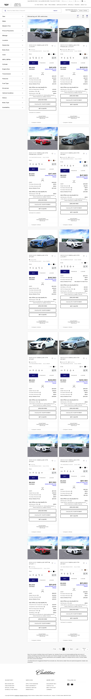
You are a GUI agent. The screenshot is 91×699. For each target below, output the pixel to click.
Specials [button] (71, 4)
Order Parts (29, 689)
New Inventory (9, 683)
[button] (56, 30)
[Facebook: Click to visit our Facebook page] (69, 684)
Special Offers (9, 687)
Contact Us (50, 685)
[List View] (87, 16)
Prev (60, 649)
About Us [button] (84, 4)
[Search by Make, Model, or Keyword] (29, 10)
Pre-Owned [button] (52, 4)
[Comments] (53, 58)
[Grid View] (82, 16)
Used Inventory (10, 685)
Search (55, 10)
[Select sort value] (78, 16)
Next (72, 649)
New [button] (46, 4)
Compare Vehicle (36, 122)
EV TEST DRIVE (39, 4)
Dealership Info (51, 683)
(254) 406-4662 (42, 99)
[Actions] (55, 46)
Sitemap (22, 695)
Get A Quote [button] (42, 108)
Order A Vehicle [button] (83, 10)
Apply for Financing (32, 683)
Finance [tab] (43, 62)
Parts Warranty (31, 685)
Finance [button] (77, 4)
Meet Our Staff (51, 687)
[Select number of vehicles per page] (85, 649)
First (54, 649)
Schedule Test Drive (11, 689)
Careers (49, 689)
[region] (42, 86)
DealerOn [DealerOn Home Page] (17, 695)
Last (78, 649)
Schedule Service (31, 687)
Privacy (26, 695)
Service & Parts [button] (62, 4)
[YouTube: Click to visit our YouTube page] (73, 684)
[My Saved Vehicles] (84, 1)
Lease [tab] (51, 62)
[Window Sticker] (55, 58)
